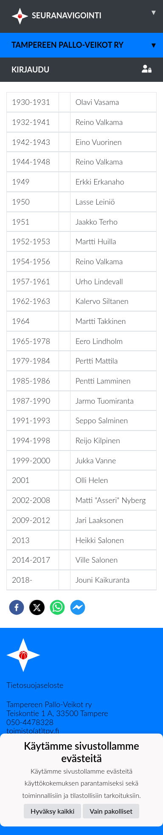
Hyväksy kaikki (52, 811)
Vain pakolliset (111, 811)
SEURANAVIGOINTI (87, 12)
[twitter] (37, 607)
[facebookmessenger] (77, 607)
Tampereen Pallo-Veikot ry (87, 45)
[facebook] (16, 607)
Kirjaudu (81, 69)
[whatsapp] (57, 607)
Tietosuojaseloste (34, 685)
